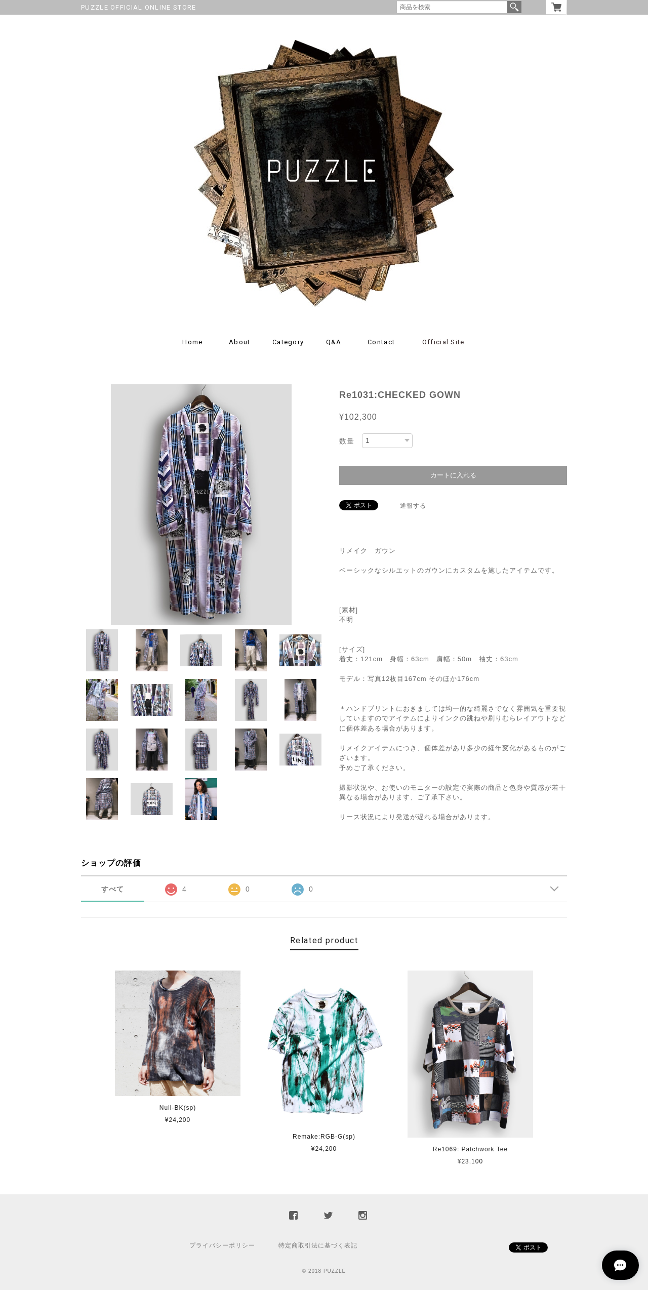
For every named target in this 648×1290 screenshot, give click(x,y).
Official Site (443, 342)
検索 (514, 7)
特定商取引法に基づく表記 (317, 1245)
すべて (112, 889)
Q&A (334, 342)
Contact (381, 342)
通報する (413, 505)
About (240, 342)
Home (192, 342)
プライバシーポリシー (222, 1245)
